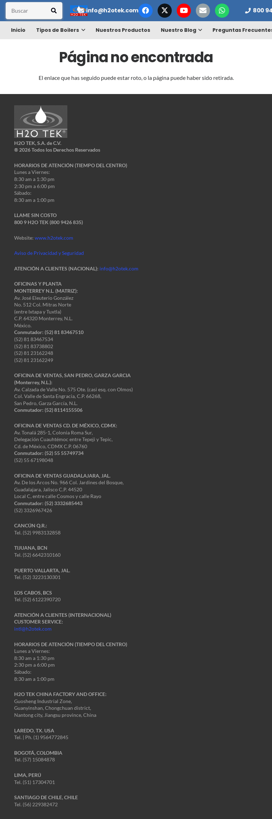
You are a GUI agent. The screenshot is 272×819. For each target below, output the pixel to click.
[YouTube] (184, 11)
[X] (165, 11)
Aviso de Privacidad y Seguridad (49, 253)
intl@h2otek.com (33, 629)
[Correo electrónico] (203, 11)
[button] (82, 30)
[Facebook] (145, 11)
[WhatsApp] (222, 11)
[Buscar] (34, 10)
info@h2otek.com (119, 268)
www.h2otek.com (54, 238)
